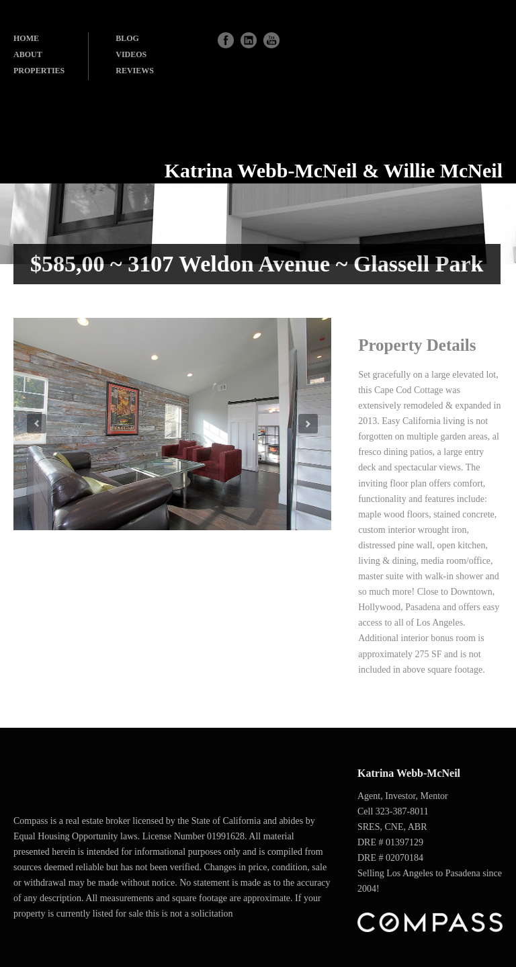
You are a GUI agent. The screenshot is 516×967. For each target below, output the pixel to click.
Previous (36, 423)
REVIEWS (135, 70)
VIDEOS (131, 54)
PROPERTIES (38, 70)
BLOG (127, 38)
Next (308, 423)
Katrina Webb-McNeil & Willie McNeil (334, 170)
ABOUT (27, 54)
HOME (26, 38)
